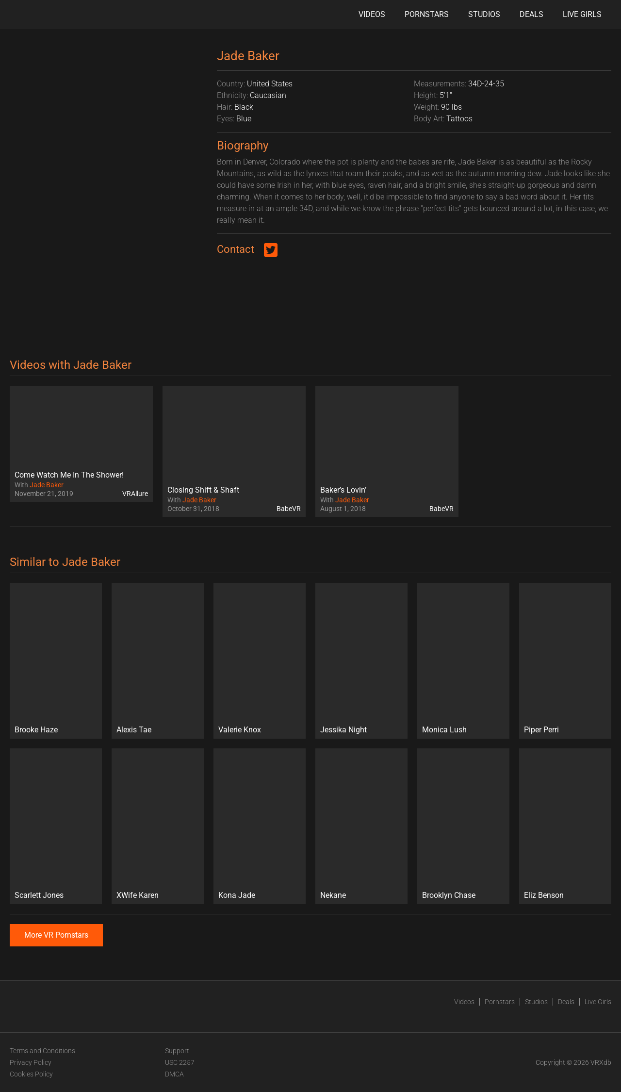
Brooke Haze (36, 729)
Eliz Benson (544, 895)
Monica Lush (444, 729)
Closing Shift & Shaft (203, 490)
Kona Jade (236, 895)
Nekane (333, 895)
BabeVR (289, 509)
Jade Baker (47, 485)
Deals (531, 14)
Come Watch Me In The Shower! (69, 475)
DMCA (174, 1074)
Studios (484, 14)
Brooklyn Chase (448, 895)
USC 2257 (180, 1062)
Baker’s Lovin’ (343, 490)
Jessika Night (343, 729)
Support (177, 1051)
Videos (372, 14)
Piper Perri (541, 729)
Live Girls (582, 14)
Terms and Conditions (42, 1051)
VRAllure (135, 493)
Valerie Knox (239, 729)
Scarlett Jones (39, 895)
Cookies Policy (31, 1074)
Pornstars (427, 14)
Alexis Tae (133, 729)
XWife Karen (137, 895)
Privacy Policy (30, 1062)
